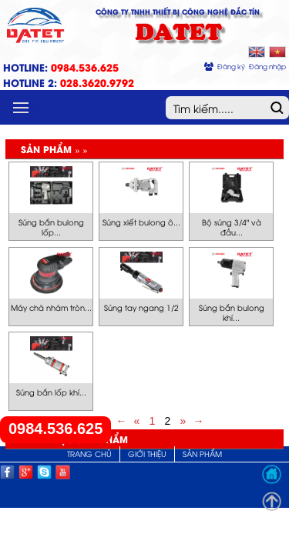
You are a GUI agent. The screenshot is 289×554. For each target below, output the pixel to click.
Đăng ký (231, 66)
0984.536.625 (55, 429)
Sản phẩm (202, 454)
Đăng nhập (267, 66)
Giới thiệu (147, 454)
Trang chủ (89, 454)
